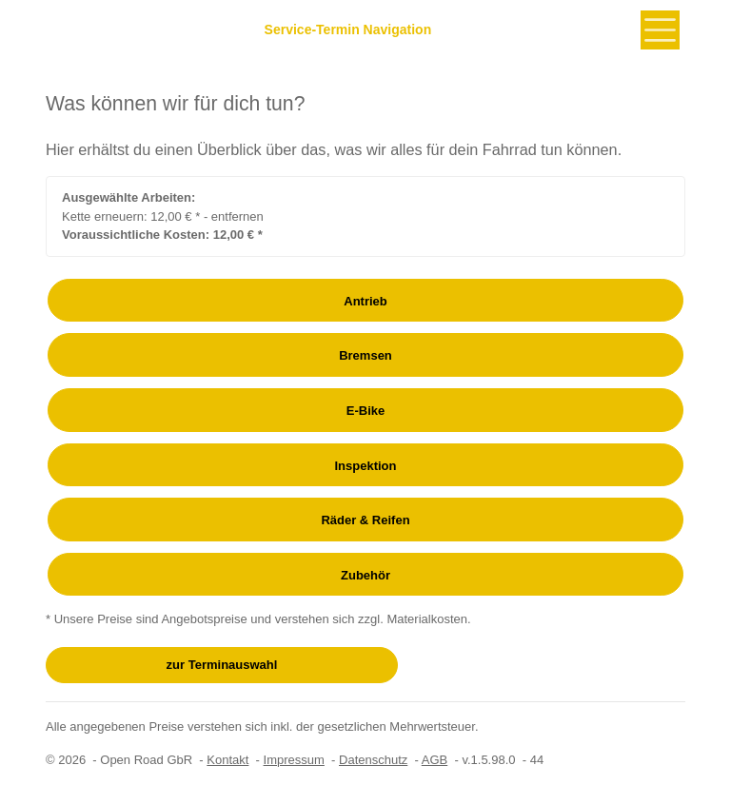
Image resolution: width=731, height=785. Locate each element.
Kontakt (227, 760)
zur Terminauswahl (222, 664)
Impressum (294, 760)
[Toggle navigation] (660, 29)
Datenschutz (373, 760)
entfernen (237, 216)
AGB (434, 760)
